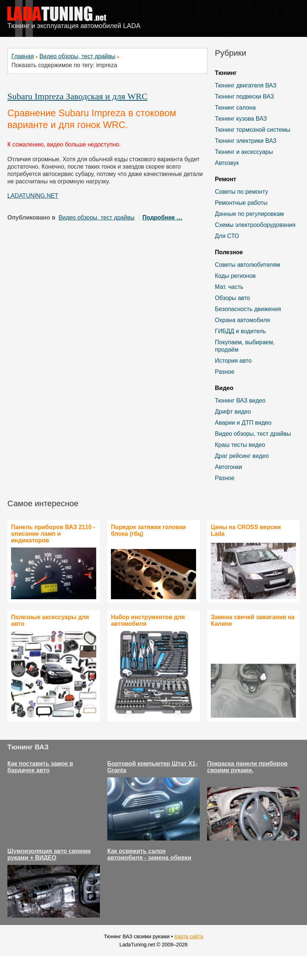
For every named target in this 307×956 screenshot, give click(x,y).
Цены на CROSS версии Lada (246, 530)
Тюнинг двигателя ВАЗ (245, 85)
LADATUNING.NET (32, 196)
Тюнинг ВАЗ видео (240, 400)
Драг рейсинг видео (242, 456)
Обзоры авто (232, 298)
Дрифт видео (233, 411)
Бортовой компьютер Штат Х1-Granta (152, 766)
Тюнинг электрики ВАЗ (245, 141)
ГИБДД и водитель (240, 331)
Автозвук (227, 163)
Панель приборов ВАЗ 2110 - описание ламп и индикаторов (53, 533)
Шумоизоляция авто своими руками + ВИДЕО (49, 854)
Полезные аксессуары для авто (50, 620)
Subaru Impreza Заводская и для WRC (77, 96)
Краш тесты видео (240, 445)
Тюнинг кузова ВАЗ (241, 118)
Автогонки (228, 467)
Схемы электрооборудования (255, 225)
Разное (224, 372)
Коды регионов (235, 276)
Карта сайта (188, 936)
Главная (22, 56)
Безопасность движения (248, 309)
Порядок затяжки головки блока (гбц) (148, 530)
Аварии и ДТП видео (243, 423)
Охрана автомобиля (242, 320)
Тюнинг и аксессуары (244, 152)
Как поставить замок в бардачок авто (40, 766)
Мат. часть (229, 287)
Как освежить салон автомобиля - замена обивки (149, 854)
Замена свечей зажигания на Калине (252, 620)
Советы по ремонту (241, 192)
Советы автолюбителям (247, 265)
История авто (233, 361)
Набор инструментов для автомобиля (148, 620)
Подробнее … (162, 217)
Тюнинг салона (235, 107)
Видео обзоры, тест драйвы (77, 56)
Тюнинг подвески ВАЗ (244, 96)
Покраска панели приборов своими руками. (247, 766)
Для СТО (227, 236)
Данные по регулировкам (249, 214)
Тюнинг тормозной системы (252, 130)
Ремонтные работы (241, 203)
